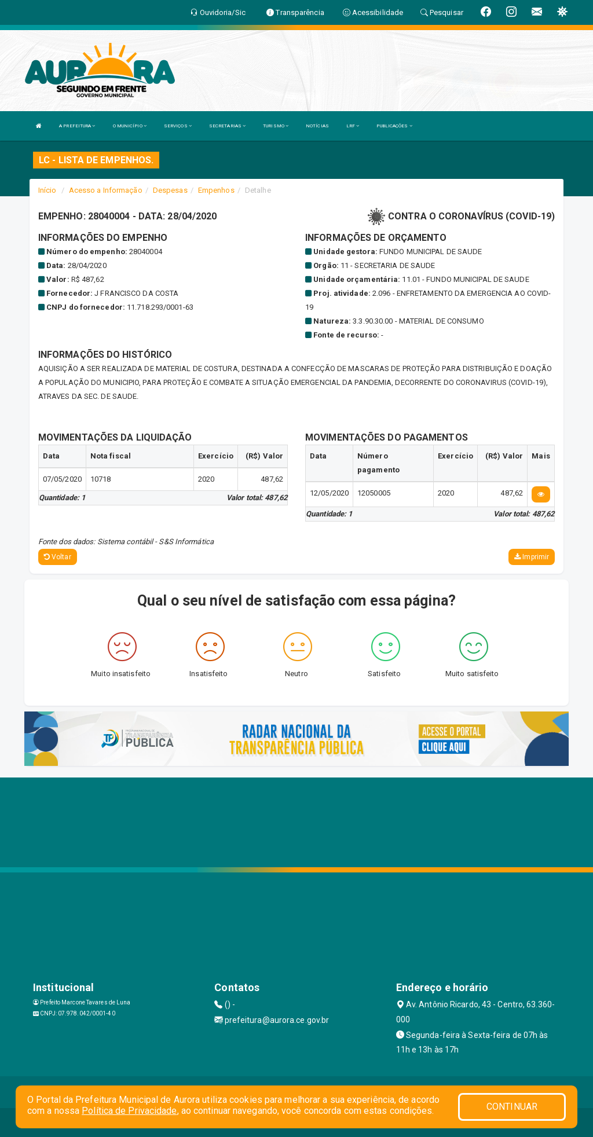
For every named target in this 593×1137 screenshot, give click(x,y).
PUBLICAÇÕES (394, 126)
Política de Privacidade (129, 1110)
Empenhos (216, 190)
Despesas (170, 190)
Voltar (57, 557)
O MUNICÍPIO (130, 126)
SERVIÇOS (178, 126)
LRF (353, 126)
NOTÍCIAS (317, 126)
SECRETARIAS (227, 126)
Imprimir (531, 557)
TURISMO (275, 126)
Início (47, 190)
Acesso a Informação (105, 190)
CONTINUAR (511, 1106)
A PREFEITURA (77, 126)
